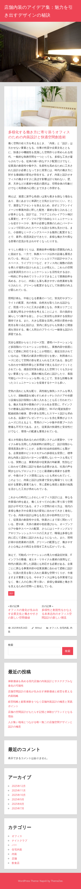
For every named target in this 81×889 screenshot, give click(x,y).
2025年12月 (19, 786)
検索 (10, 645)
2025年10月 (19, 795)
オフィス (53, 627)
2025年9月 (18, 799)
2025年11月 (19, 790)
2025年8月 (18, 804)
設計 (11, 593)
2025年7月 (18, 808)
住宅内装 (64, 627)
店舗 (14, 858)
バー (14, 845)
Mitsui (38, 627)
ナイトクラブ (19, 840)
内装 (14, 854)
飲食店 (15, 863)
